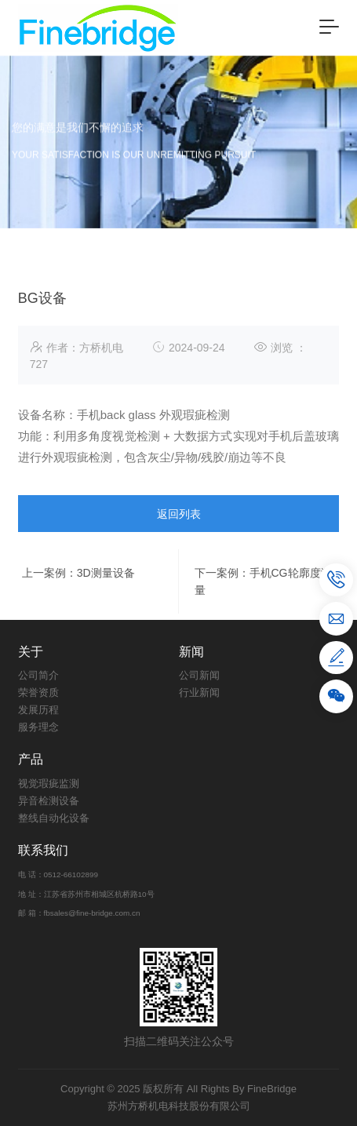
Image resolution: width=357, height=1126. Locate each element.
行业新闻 (199, 692)
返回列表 (179, 546)
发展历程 (38, 710)
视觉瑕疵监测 (48, 783)
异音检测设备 (48, 801)
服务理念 (38, 727)
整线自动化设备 (53, 818)
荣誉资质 (38, 692)
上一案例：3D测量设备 (78, 605)
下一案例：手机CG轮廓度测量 (263, 614)
